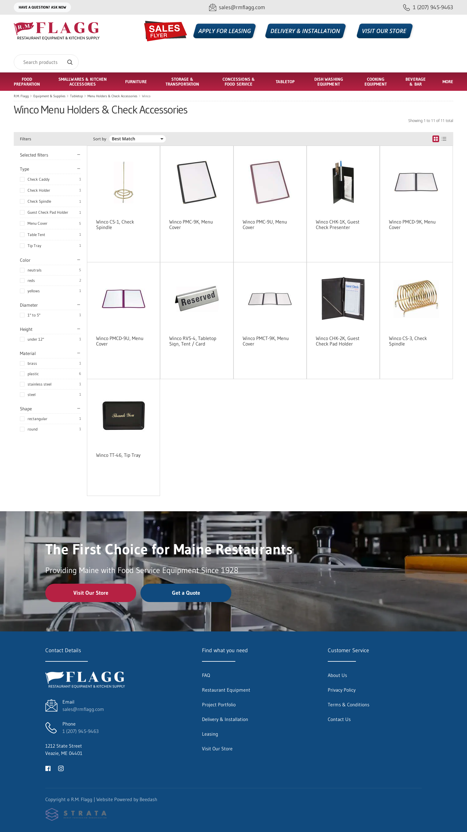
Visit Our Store (90, 593)
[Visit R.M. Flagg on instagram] (61, 768)
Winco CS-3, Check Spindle (408, 340)
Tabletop (76, 96)
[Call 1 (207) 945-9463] (428, 7)
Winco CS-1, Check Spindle (115, 224)
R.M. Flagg (21, 96)
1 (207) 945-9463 (80, 731)
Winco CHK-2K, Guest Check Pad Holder (338, 340)
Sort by (99, 139)
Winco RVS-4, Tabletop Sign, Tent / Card (192, 340)
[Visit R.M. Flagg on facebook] (48, 768)
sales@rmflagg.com (83, 709)
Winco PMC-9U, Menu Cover (265, 224)
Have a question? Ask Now (42, 7)
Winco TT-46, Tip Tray (118, 455)
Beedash (148, 799)
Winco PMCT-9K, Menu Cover (266, 340)
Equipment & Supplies (49, 96)
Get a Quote (186, 593)
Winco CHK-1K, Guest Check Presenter (338, 224)
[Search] (46, 62)
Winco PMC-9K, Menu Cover (191, 224)
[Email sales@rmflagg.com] (237, 7)
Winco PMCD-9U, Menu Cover (120, 340)
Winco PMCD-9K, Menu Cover (412, 224)
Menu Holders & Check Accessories (112, 96)
